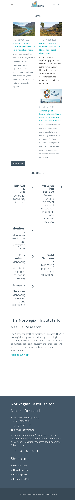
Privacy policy (20, 474)
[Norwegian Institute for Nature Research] (38, 3)
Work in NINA (20, 465)
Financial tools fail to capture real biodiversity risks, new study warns (24, 46)
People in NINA (21, 479)
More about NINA (20, 354)
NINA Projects (20, 470)
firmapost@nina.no (24, 429)
